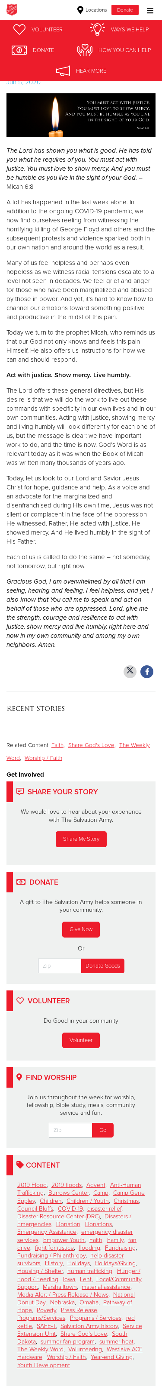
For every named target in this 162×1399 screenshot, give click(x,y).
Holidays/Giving (115, 1263)
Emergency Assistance (46, 1232)
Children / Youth (88, 1201)
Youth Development (43, 1365)
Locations (92, 9)
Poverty (46, 1310)
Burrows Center (68, 1192)
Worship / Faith (43, 758)
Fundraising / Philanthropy (51, 1255)
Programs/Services (41, 1318)
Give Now (81, 929)
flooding (89, 1247)
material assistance (106, 1287)
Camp (100, 1192)
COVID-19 (70, 1208)
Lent (86, 1279)
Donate (125, 10)
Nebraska (62, 1302)
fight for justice (54, 1247)
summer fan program (68, 1341)
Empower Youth (64, 1240)
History (54, 1263)
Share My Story (81, 839)
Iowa (69, 1279)
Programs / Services (95, 1318)
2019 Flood (32, 1185)
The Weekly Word (40, 1349)
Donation (68, 1224)
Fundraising (120, 1247)
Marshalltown (60, 1287)
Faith (57, 745)
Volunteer (81, 1040)
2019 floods (66, 1185)
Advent (95, 1185)
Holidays (78, 1263)
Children (51, 1201)
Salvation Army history (89, 1326)
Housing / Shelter (40, 1271)
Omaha (88, 1302)
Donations (98, 1224)
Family (115, 1240)
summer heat (116, 1341)
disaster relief (104, 1208)
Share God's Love (91, 745)
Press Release (79, 1310)
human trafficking (89, 1271)
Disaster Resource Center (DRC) (58, 1216)
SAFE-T (46, 1326)
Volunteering (85, 1349)
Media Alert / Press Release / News (62, 1294)
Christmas (126, 1201)
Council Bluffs (35, 1208)
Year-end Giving (112, 1357)
